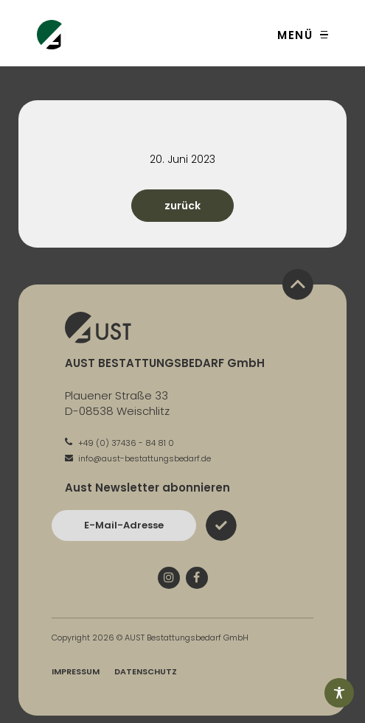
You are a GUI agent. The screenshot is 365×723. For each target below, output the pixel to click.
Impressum (76, 671)
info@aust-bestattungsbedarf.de (138, 458)
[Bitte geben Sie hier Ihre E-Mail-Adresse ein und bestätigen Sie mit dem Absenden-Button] (124, 525)
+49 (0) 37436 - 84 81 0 (119, 443)
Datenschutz (145, 671)
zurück (182, 205)
